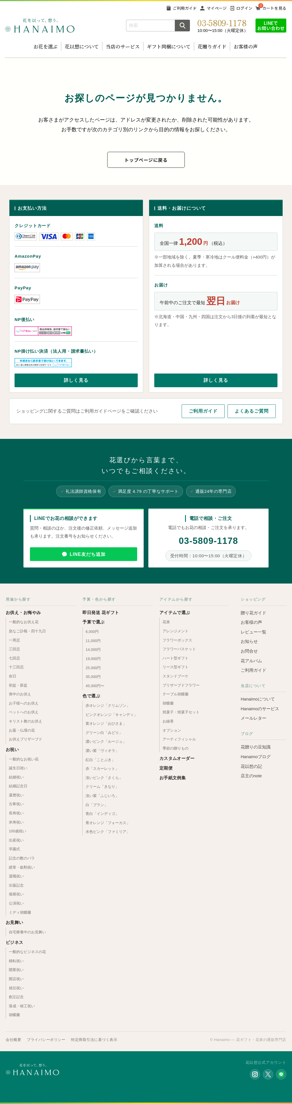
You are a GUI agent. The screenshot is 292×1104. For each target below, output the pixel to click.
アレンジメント (175, 631)
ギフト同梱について (168, 46)
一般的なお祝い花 (23, 759)
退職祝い (16, 876)
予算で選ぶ (93, 621)
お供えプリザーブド (25, 739)
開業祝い (16, 970)
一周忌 (14, 640)
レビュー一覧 (253, 631)
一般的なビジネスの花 (27, 952)
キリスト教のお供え (25, 721)
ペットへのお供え (23, 712)
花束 (166, 622)
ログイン (244, 8)
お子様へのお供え (23, 703)
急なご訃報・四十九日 (27, 631)
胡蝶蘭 (14, 1015)
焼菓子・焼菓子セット (181, 712)
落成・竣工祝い (22, 1006)
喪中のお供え (20, 694)
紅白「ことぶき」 (100, 760)
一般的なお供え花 (23, 622)
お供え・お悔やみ (23, 612)
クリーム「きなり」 (102, 786)
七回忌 (14, 658)
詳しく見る (76, 380)
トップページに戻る (145, 159)
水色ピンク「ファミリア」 (108, 831)
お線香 (168, 721)
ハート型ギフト (175, 658)
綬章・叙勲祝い (22, 867)
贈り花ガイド (253, 612)
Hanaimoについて (258, 699)
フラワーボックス (177, 640)
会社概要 (13, 1040)
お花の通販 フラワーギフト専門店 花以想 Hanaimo (39, 26)
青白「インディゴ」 (102, 814)
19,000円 (93, 659)
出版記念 (16, 885)
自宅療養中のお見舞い (27, 932)
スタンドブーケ (175, 676)
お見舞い (14, 922)
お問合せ (249, 651)
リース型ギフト (175, 667)
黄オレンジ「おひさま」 (106, 723)
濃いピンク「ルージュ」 (106, 741)
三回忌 (14, 649)
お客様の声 (246, 46)
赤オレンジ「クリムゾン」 (108, 705)
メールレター (253, 718)
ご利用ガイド (185, 8)
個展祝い (16, 894)
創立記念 (16, 997)
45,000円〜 (95, 686)
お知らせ (249, 641)
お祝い (12, 749)
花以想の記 (251, 766)
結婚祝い (16, 777)
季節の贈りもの (175, 748)
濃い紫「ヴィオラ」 (102, 750)
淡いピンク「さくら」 (104, 778)
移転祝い (16, 961)
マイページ (217, 8)
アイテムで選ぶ (174, 612)
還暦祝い (16, 795)
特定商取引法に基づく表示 (94, 1040)
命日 (12, 676)
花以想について (82, 46)
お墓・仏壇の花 (22, 730)
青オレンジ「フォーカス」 (108, 823)
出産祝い (16, 840)
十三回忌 (16, 667)
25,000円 (93, 668)
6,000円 (92, 631)
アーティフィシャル (179, 739)
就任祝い (16, 988)
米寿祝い (16, 822)
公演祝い (16, 903)
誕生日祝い (18, 768)
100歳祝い (17, 831)
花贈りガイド (212, 46)
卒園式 (14, 849)
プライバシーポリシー (46, 1040)
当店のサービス (123, 46)
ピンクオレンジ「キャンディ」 (111, 715)
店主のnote (251, 775)
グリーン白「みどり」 (104, 732)
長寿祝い (16, 813)
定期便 (166, 768)
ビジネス (14, 942)
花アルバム (251, 660)
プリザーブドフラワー (181, 685)
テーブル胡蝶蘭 (175, 694)
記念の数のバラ (22, 858)
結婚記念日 (18, 786)
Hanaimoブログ (256, 756)
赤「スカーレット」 (102, 768)
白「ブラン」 (97, 805)
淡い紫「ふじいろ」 (102, 796)
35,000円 (93, 677)
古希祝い (16, 804)
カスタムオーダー (177, 758)
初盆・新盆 (18, 685)
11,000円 (93, 641)
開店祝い (16, 979)
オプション (172, 730)
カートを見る (274, 8)
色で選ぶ (91, 695)
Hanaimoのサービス (260, 708)
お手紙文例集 (172, 777)
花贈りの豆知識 (256, 746)
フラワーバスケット (179, 649)
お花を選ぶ (45, 46)
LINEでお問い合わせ (271, 25)
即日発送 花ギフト (100, 612)
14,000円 (93, 649)
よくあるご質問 (252, 411)
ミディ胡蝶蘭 (20, 912)
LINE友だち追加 (87, 554)
